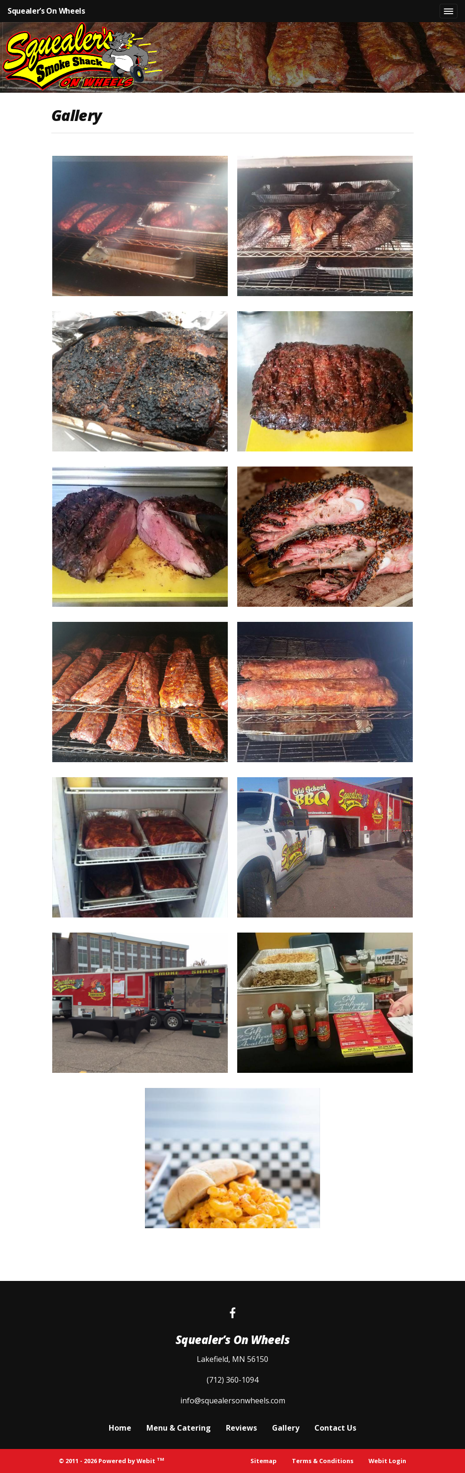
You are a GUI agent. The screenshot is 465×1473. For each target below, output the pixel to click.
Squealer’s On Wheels (46, 11)
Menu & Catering (178, 1428)
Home (120, 1428)
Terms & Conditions (322, 1461)
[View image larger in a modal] (140, 226)
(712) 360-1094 (232, 1380)
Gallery (285, 1428)
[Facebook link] (232, 1314)
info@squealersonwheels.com (232, 1400)
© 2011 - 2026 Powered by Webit (111, 1460)
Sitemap (263, 1461)
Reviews (241, 1428)
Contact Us (335, 1428)
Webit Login (387, 1461)
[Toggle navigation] (448, 11)
